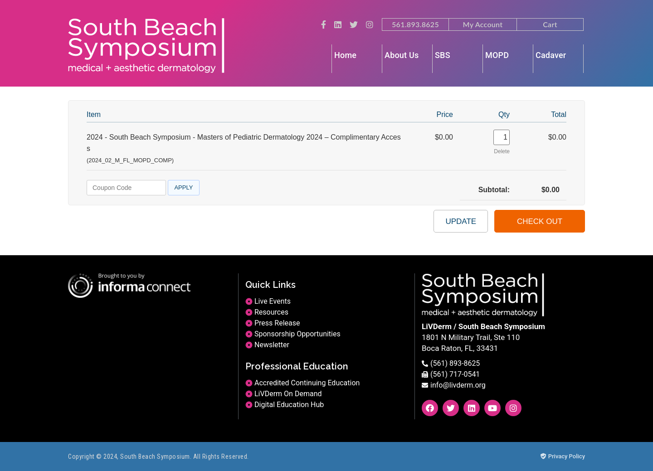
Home (345, 55)
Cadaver (551, 55)
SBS (442, 55)
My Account (483, 24)
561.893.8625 (415, 24)
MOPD (497, 55)
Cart (550, 24)
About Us (402, 55)
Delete (502, 151)
